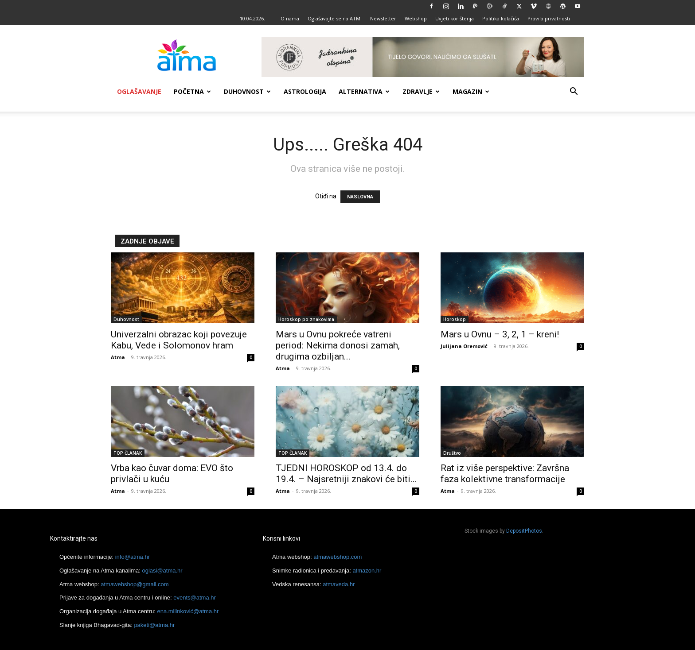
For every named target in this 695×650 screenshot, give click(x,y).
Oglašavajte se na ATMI (335, 18)
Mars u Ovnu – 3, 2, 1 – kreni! (500, 334)
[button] (573, 92)
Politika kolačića (500, 18)
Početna (192, 91)
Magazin (471, 91)
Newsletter (383, 18)
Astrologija (305, 91)
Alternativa (364, 91)
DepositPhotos (524, 531)
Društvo (452, 453)
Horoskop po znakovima (306, 319)
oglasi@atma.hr (162, 570)
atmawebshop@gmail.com (134, 584)
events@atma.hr (194, 597)
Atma (118, 357)
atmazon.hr (366, 570)
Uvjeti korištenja (454, 18)
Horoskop (454, 319)
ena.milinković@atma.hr (188, 611)
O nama (290, 18)
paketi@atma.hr (154, 625)
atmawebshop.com (337, 556)
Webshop (416, 18)
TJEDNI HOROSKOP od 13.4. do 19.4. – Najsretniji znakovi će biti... (346, 473)
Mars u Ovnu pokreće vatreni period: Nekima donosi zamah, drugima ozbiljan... (338, 345)
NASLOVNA (360, 197)
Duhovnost (247, 91)
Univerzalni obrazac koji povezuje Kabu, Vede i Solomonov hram (179, 340)
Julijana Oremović (464, 346)
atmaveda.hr (339, 584)
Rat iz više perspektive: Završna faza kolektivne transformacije (505, 473)
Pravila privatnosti (548, 18)
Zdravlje (421, 91)
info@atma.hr (132, 556)
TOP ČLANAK (127, 453)
